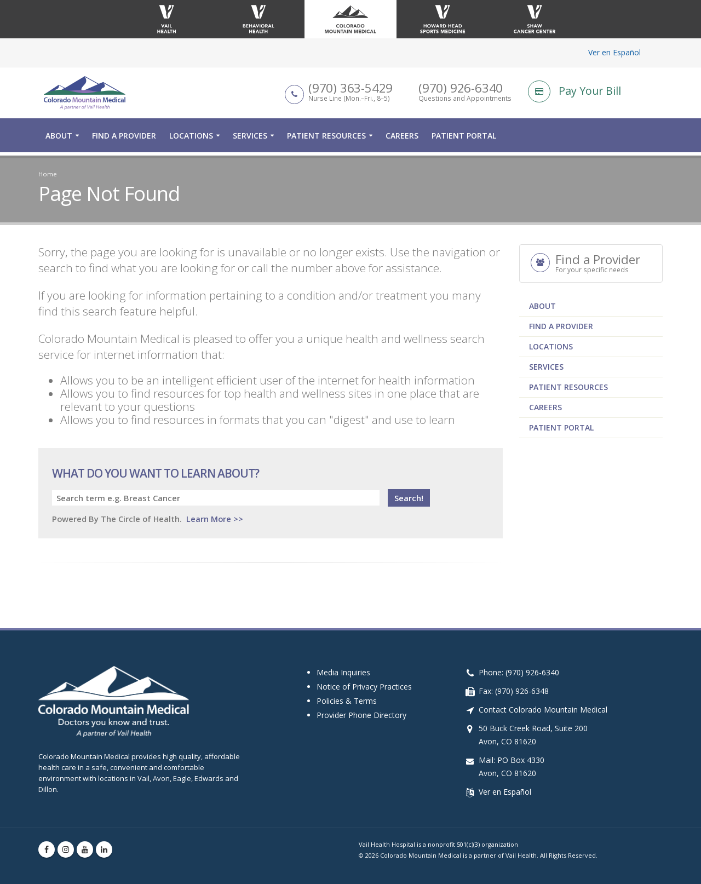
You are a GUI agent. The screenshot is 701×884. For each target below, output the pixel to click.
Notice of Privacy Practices (364, 686)
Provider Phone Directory (361, 715)
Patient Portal (464, 139)
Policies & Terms (347, 701)
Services (250, 139)
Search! (408, 497)
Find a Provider (124, 139)
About (58, 139)
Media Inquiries (343, 672)
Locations (191, 139)
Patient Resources (326, 139)
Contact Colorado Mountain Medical (543, 709)
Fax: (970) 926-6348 (514, 691)
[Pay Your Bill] (595, 93)
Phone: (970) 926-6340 (519, 672)
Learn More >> (214, 518)
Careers (402, 139)
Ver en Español (614, 52)
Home (47, 174)
